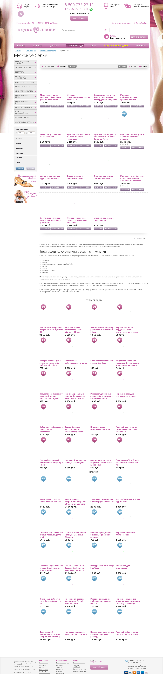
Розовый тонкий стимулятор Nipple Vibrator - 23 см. (74, 322)
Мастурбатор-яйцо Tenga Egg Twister (128, 493)
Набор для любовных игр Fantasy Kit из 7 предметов (51, 422)
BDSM (93, 38)
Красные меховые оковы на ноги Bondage (102, 354)
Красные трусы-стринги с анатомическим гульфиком (78, 129)
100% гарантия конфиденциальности (141, 6)
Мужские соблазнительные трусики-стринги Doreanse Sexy (128, 90)
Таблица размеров (59, 668)
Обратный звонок (79, 18)
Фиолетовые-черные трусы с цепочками (50, 170)
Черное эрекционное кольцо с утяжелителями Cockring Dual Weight (128, 593)
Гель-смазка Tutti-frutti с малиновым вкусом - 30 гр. (127, 455)
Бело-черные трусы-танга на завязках (103, 170)
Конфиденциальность (81, 671)
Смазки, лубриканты (25, 100)
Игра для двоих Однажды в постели (100, 421)
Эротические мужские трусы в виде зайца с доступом (51, 212)
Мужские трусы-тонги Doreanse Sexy (50, 128)
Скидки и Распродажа (116, 38)
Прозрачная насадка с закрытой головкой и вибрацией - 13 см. (50, 355)
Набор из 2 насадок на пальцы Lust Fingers (75, 454)
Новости (42, 667)
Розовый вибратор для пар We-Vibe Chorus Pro (127, 626)
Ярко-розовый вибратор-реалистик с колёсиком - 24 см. (102, 322)
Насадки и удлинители (24, 75)
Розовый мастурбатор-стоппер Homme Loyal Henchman (127, 422)
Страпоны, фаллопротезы (25, 105)
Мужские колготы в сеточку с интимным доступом (77, 212)
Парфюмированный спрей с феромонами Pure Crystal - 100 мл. (75, 388)
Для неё (21, 38)
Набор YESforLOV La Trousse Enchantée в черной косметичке (74, 560)
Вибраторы (25, 65)
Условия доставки (76, 666)
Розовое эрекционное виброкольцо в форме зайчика (101, 527)
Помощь (76, 660)
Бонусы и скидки (62, 663)
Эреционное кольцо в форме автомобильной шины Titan (101, 455)
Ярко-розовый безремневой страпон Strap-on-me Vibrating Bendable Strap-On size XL (50, 627)
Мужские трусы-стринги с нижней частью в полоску (132, 129)
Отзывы (59, 671)
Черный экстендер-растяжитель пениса (125, 387)
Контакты (141, 38)
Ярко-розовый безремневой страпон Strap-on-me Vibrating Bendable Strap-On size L (76, 494)
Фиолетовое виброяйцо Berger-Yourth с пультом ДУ (51, 322)
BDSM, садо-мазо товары (25, 55)
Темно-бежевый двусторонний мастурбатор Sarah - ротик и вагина (74, 422)
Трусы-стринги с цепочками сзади (75, 170)
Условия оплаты (79, 663)
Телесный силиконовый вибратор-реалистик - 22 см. (102, 494)
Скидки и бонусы (27, 6)
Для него (37, 38)
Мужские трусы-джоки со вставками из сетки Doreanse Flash (105, 129)
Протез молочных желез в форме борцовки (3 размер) (102, 627)
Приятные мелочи (25, 79)
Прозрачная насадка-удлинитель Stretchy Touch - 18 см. (75, 593)
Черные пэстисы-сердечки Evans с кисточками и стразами (127, 322)
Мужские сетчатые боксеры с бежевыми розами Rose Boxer (50, 90)
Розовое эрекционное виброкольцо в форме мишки (101, 593)
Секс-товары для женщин (25, 89)
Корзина (113, 28)
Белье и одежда (75, 38)
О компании (43, 663)
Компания (43, 660)
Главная (18, 43)
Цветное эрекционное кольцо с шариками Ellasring (75, 527)
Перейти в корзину (139, 30)
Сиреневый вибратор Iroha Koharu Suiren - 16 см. (50, 593)
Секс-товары (31, 43)
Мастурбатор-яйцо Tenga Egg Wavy (102, 559)
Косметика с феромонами (25, 70)
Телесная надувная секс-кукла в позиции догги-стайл (51, 527)
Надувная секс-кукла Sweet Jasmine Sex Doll (50, 493)
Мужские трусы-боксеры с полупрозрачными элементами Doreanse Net (132, 171)
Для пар (54, 38)
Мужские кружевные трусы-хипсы (104, 211)
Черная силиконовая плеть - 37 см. (125, 526)
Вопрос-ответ (61, 665)
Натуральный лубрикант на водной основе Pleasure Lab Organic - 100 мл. (51, 388)
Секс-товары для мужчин (25, 95)
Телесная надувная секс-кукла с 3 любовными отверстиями (51, 560)
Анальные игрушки (25, 60)
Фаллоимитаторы (25, 110)
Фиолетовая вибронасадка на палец (76, 354)
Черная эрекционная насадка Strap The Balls (76, 626)
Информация (61, 660)
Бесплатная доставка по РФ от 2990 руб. (50, 6)
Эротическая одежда (25, 115)
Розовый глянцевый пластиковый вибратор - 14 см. (51, 455)
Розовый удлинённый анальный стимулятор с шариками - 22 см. (101, 388)
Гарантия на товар (79, 669)
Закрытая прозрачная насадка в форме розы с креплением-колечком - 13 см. (127, 355)
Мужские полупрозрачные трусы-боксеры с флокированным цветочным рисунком (78, 90)
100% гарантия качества (115, 6)
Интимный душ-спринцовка (123, 559)
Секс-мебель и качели (25, 84)
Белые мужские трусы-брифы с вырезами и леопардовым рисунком (105, 90)
